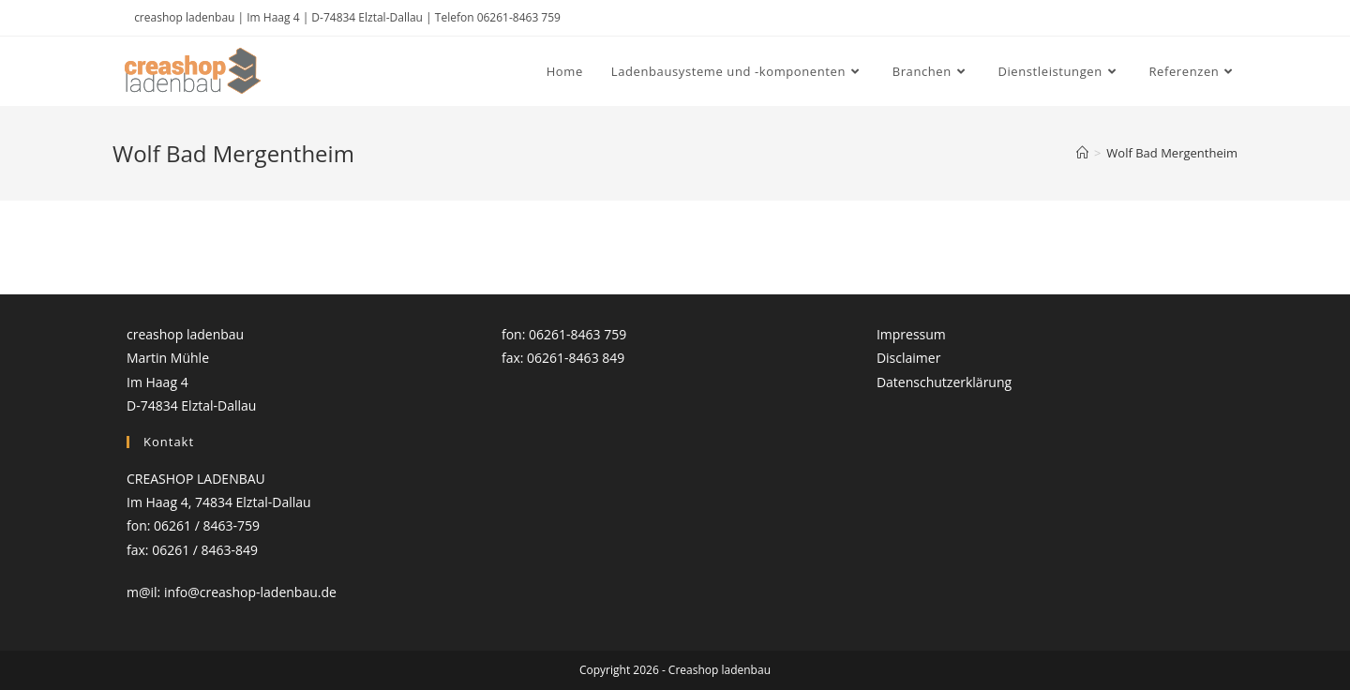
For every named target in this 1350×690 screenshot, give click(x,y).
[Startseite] (1082, 152)
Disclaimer (908, 358)
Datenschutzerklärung (944, 382)
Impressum (911, 334)
